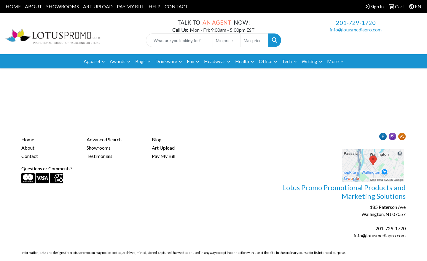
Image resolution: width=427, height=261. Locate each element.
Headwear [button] (214, 61)
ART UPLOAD (98, 6)
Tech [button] (287, 61)
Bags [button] (140, 61)
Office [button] (265, 61)
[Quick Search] (179, 40)
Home (27, 139)
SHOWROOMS (62, 6)
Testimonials (99, 156)
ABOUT (33, 6)
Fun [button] (190, 61)
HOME (13, 6)
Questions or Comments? (47, 168)
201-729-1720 (356, 22)
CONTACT (176, 6)
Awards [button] (117, 61)
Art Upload (163, 147)
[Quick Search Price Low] (227, 40)
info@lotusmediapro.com (356, 29)
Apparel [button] (92, 61)
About (27, 147)
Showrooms (99, 147)
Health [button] (242, 61)
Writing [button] (309, 61)
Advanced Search (104, 139)
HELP (154, 6)
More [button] (333, 61)
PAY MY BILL (130, 6)
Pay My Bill (163, 156)
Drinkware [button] (166, 61)
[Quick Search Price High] (254, 40)
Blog (157, 139)
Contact (29, 156)
